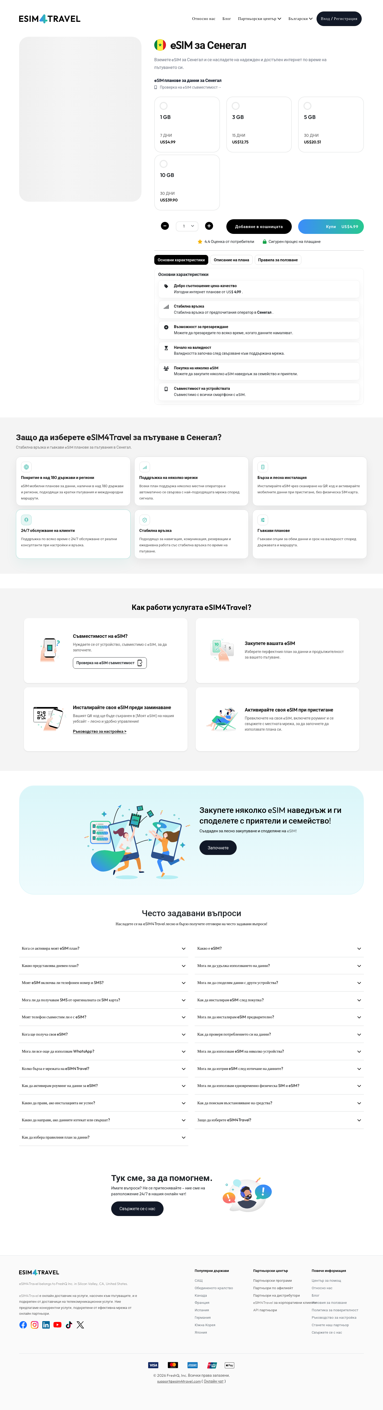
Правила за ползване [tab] (278, 259)
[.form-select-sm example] (187, 226)
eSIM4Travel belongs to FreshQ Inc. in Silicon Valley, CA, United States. (73, 1283)
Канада (201, 1295)
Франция (202, 1302)
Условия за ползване (329, 1302)
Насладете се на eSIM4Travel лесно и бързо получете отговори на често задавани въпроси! (191, 923)
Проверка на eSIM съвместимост (109, 663)
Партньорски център (260, 18)
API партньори (265, 1310)
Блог (226, 18)
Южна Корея (205, 1325)
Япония (201, 1332)
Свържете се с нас (137, 1208)
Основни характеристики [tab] (181, 259)
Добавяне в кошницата (259, 226)
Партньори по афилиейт (273, 1288)
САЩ (199, 1280)
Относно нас (203, 18)
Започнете (218, 847)
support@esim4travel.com (179, 1381)
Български (301, 18)
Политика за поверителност (335, 1310)
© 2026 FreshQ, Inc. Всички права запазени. (191, 1375)
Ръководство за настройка (334, 1317)
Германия (203, 1317)
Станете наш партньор (330, 1325)
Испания (202, 1310)
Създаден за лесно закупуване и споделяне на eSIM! (248, 830)
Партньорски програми (272, 1280)
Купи (342, 226)
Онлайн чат (213, 1381)
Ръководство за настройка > (99, 731)
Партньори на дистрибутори (276, 1295)
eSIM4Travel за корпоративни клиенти (285, 1302)
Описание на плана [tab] (231, 259)
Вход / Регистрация (339, 18)
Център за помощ (326, 1280)
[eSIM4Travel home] (49, 19)
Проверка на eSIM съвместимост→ (190, 87)
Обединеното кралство (214, 1288)
